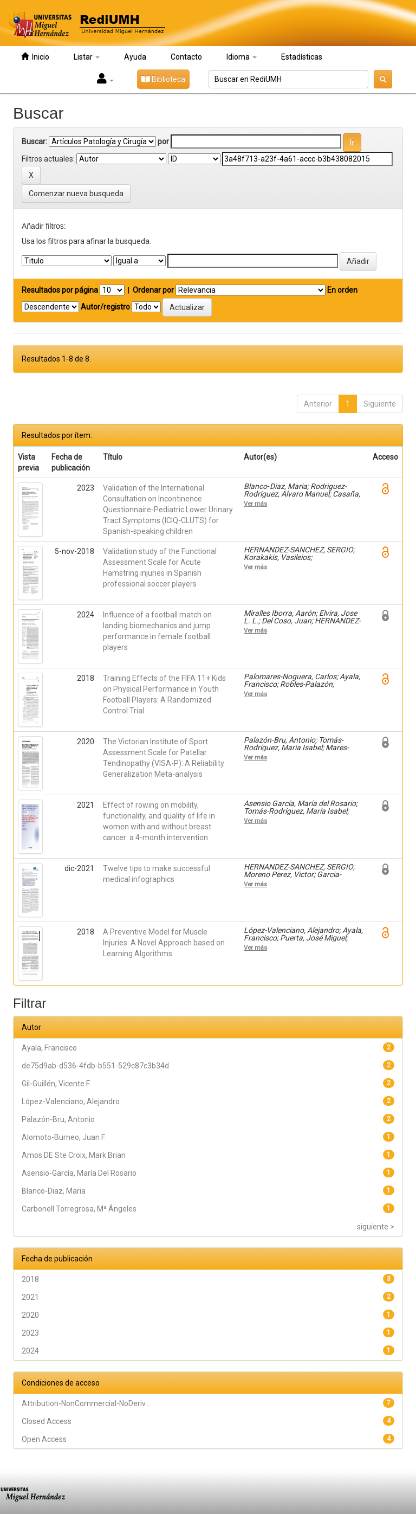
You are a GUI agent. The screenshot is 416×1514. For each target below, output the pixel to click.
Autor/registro (105, 306)
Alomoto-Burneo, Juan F (63, 1137)
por (163, 141)
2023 (30, 1333)
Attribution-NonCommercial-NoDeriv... (86, 1403)
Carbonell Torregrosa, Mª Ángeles (79, 1208)
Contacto (186, 57)
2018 (30, 1279)
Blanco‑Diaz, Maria (54, 1191)
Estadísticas (301, 57)
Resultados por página (60, 290)
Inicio (35, 56)
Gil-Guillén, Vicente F (56, 1083)
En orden (342, 290)
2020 (30, 1315)
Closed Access (47, 1421)
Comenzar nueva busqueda (76, 193)
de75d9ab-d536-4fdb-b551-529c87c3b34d (95, 1065)
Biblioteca (163, 79)
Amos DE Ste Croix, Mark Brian (74, 1155)
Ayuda (135, 57)
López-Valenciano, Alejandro (71, 1101)
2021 (30, 1297)
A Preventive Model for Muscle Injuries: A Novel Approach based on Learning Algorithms (164, 942)
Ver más (255, 503)
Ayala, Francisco (49, 1047)
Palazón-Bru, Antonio (58, 1119)
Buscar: (34, 141)
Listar (87, 57)
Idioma (241, 57)
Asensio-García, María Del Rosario (79, 1173)
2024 (30, 1351)
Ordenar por (153, 290)
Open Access (44, 1439)
